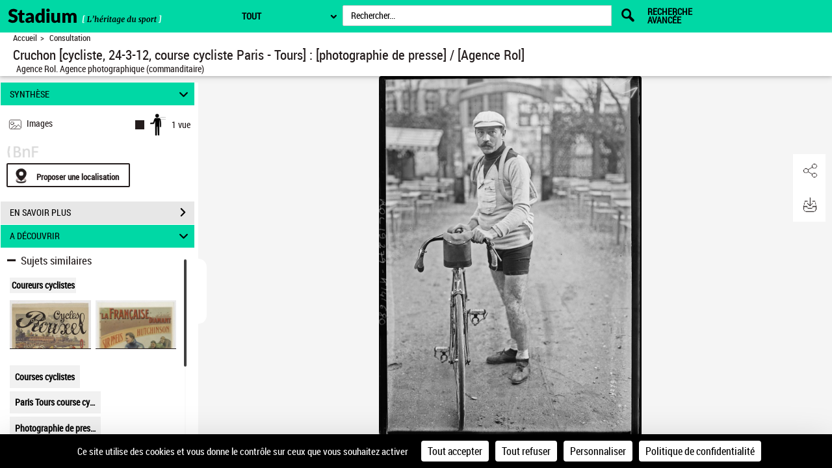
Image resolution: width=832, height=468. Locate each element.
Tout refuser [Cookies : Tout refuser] (526, 451)
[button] (809, 171)
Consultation (69, 38)
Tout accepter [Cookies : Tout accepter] (455, 451)
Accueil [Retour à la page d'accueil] (25, 38)
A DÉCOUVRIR (101, 236)
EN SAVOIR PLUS (102, 212)
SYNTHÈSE (101, 94)
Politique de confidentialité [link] (700, 451)
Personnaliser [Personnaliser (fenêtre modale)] (598, 451)
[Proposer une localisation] (68, 175)
